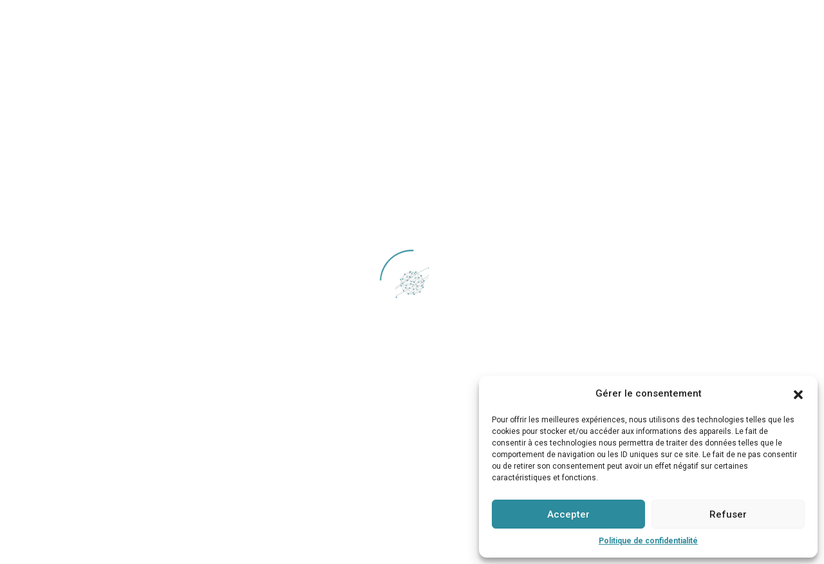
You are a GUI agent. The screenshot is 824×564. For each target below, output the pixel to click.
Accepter (568, 514)
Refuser (728, 514)
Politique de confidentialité (648, 540)
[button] (798, 393)
